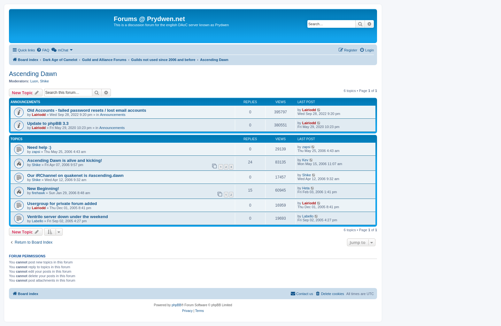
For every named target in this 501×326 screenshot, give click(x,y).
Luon (34, 81)
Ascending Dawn (33, 73)
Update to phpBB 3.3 (48, 123)
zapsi (36, 152)
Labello (37, 221)
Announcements (113, 115)
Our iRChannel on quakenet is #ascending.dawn (75, 175)
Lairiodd (39, 115)
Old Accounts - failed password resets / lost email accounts (86, 110)
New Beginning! (43, 188)
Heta (306, 188)
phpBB (176, 305)
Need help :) (39, 147)
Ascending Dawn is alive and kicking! (64, 160)
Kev (305, 160)
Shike (44, 81)
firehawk (38, 193)
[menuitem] (42, 50)
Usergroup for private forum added (62, 203)
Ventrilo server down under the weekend (67, 216)
